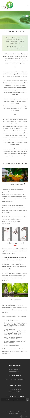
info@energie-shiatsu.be (15, 371)
